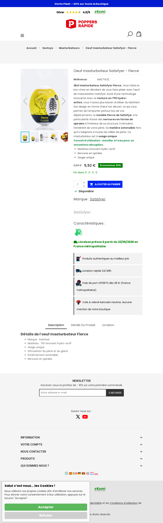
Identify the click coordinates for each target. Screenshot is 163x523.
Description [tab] (56, 325)
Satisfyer (97, 199)
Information (30, 437)
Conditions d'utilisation (124, 503)
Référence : (81, 79)
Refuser (45, 515)
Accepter (46, 507)
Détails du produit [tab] (83, 325)
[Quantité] (78, 184)
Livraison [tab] (108, 325)
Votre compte (31, 444)
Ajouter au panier (105, 184)
